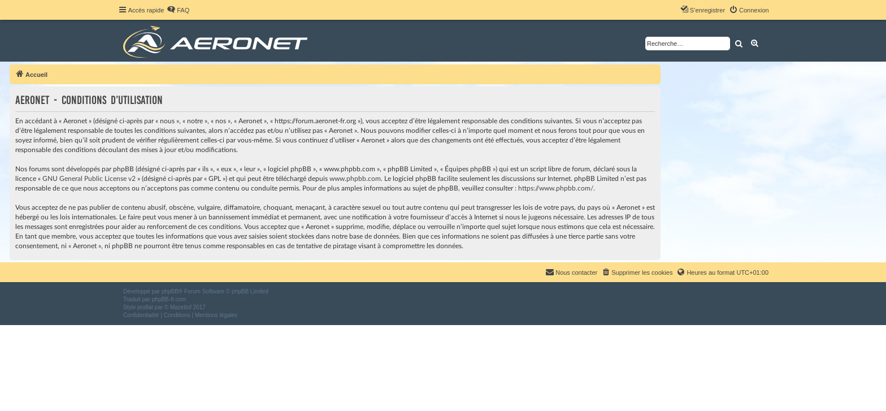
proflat (145, 307)
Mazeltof (181, 307)
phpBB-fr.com (169, 299)
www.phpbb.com (355, 178)
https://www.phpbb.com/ (555, 188)
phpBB (170, 291)
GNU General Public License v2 (89, 178)
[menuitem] (178, 10)
